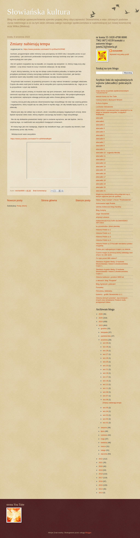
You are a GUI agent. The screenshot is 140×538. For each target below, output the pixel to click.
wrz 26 (106, 358)
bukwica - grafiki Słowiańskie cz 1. (109, 294)
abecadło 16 (101, 173)
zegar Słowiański (102, 214)
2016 (101, 481)
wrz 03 (106, 415)
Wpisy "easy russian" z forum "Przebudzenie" (113, 200)
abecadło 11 (101, 156)
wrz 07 (106, 396)
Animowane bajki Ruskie (105, 203)
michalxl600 (117, 51)
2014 (101, 489)
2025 (101, 318)
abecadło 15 (101, 170)
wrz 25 (106, 362)
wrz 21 (106, 369)
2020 (101, 466)
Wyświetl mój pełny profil (119, 54)
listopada (104, 332)
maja (103, 439)
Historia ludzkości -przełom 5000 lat (110, 277)
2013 (101, 493)
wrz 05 (106, 408)
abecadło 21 (101, 191)
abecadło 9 (100, 149)
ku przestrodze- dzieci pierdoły (108, 226)
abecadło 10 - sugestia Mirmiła (108, 153)
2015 (101, 485)
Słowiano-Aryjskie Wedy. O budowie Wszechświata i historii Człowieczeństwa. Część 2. (112, 271)
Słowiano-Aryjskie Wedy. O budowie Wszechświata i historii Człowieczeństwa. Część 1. (112, 264)
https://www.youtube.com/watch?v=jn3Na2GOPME (44, 49)
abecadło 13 (101, 163)
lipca (103, 431)
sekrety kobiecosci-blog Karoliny (108, 207)
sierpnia (104, 428)
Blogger (88, 533)
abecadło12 (100, 160)
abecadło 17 (101, 177)
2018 (101, 474)
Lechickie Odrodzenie (104, 107)
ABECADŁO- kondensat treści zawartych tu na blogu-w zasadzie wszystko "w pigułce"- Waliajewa (114, 112)
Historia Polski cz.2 (103, 233)
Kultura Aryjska (102, 103)
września (104, 340)
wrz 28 (106, 351)
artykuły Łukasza (102, 217)
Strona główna (49, 200)
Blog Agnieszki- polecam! (106, 284)
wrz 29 (106, 347)
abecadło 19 (101, 184)
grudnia (104, 328)
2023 (101, 325)
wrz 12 (106, 384)
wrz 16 (106, 381)
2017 (101, 478)
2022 (101, 459)
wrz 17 (106, 377)
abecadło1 (100, 121)
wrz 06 (106, 400)
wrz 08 (106, 392)
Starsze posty (83, 200)
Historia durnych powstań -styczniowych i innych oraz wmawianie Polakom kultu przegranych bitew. (112, 300)
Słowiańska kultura (38, 11)
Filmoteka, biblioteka (104, 291)
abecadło (99, 118)
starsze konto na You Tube (106, 96)
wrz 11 (106, 388)
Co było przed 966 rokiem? (106, 258)
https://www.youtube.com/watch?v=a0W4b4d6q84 (31, 139)
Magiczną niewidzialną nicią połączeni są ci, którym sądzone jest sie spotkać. (113, 195)
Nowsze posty (14, 200)
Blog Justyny (101, 210)
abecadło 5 (100, 135)
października (106, 336)
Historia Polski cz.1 (103, 230)
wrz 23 (106, 366)
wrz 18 (106, 373)
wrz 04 (106, 411)
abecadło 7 (100, 142)
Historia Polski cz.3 (103, 237)
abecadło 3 (100, 128)
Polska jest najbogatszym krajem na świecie (113, 249)
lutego (103, 450)
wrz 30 (106, 343)
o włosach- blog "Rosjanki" (106, 280)
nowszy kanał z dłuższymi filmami (109, 100)
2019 (101, 470)
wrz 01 (106, 423)
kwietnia (104, 443)
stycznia (104, 454)
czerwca (104, 435)
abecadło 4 (100, 132)
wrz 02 (106, 419)
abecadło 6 (100, 139)
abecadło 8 (100, 146)
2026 (101, 314)
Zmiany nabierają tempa (30, 43)
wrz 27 (106, 354)
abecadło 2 (100, 125)
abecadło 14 (101, 167)
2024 (101, 322)
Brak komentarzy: (40, 191)
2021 (101, 462)
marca (103, 446)
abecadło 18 (101, 180)
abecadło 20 (101, 187)
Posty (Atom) (22, 206)
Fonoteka (99, 287)
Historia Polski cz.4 (103, 240)
